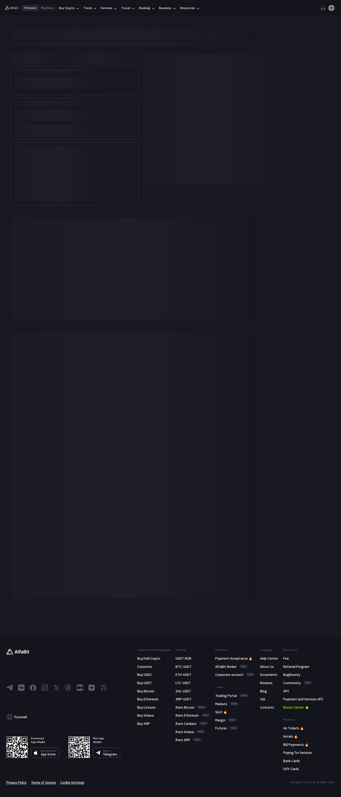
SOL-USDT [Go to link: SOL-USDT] (183, 691)
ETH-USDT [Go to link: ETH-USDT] (183, 675)
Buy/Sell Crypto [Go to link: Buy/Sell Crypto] (148, 658)
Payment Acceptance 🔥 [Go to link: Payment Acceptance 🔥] (234, 658)
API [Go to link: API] (286, 691)
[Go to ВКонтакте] (21, 687)
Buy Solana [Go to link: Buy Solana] (145, 715)
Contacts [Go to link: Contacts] (267, 707)
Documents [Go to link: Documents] (268, 675)
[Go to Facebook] (33, 687)
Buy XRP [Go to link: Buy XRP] (143, 724)
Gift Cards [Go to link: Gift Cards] (291, 769)
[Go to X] (56, 687)
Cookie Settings (72, 782)
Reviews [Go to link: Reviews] (266, 683)
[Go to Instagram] (45, 687)
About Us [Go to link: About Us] (267, 667)
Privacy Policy (16, 782)
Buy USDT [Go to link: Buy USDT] (144, 683)
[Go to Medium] (80, 687)
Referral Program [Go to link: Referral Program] (296, 667)
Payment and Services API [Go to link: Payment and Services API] (303, 699)
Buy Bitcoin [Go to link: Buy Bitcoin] (145, 691)
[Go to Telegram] (9, 687)
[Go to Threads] (68, 687)
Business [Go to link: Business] (47, 8)
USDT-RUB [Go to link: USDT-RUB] (183, 658)
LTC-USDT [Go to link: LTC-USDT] (183, 683)
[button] (63, 717)
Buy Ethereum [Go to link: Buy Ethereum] (148, 699)
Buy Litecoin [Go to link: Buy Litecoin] (146, 707)
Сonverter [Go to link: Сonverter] (144, 667)
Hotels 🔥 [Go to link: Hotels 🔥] (290, 736)
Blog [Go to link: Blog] (263, 691)
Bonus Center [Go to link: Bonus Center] (293, 707)
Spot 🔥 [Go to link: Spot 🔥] (221, 712)
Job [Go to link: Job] (262, 699)
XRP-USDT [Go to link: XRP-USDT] (184, 699)
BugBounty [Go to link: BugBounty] (291, 675)
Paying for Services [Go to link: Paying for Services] (297, 753)
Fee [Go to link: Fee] (286, 658)
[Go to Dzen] (91, 687)
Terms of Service (43, 782)
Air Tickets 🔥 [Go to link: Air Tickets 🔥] (293, 728)
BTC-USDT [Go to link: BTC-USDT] (184, 667)
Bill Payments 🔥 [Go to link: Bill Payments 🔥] (296, 745)
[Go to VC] (103, 687)
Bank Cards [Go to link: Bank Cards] (291, 761)
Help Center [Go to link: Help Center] (269, 658)
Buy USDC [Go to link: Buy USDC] (144, 675)
